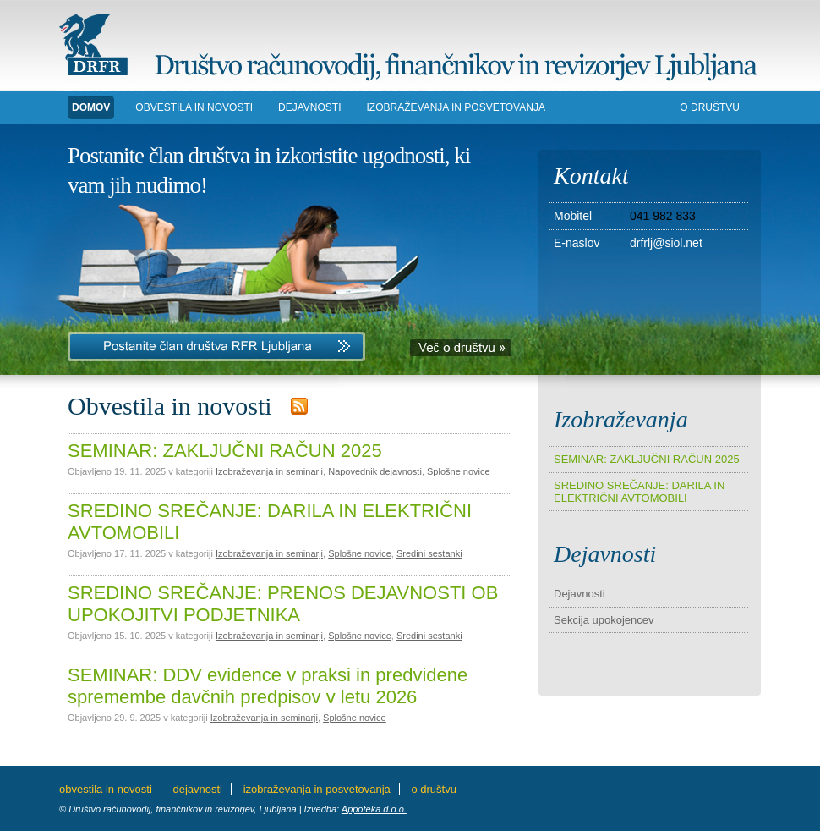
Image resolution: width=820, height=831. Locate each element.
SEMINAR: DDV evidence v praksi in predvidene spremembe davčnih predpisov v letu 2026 (267, 685)
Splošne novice (458, 471)
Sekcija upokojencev (604, 620)
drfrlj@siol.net (666, 243)
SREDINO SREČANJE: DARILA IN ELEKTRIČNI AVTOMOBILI (639, 491)
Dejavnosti (579, 593)
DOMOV (91, 107)
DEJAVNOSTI (309, 107)
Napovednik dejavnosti (375, 471)
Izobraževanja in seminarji (269, 471)
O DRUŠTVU (710, 107)
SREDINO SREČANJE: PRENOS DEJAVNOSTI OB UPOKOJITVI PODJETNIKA (283, 603)
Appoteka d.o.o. (374, 809)
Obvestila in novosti (194, 107)
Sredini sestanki (429, 553)
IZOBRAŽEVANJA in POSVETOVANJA (456, 107)
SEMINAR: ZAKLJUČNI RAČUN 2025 (225, 450)
